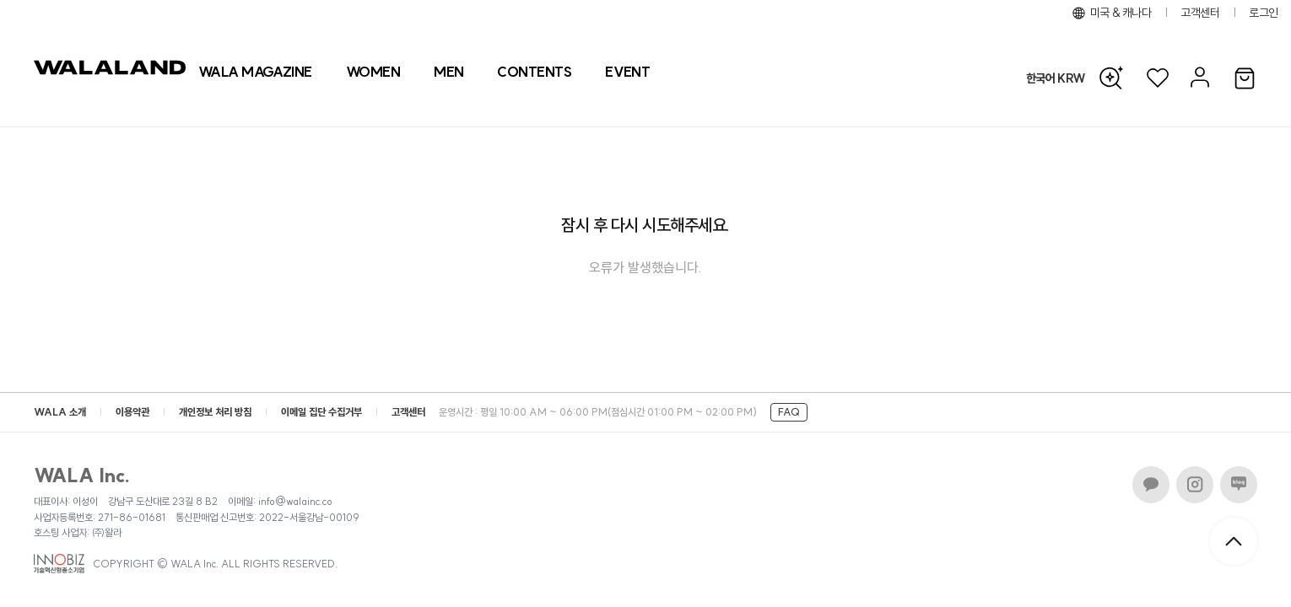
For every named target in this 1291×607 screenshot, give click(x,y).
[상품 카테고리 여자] (373, 72)
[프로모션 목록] (627, 72)
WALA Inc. (82, 475)
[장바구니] (1244, 79)
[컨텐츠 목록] (534, 72)
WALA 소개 (60, 412)
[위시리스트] (1157, 78)
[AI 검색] (1115, 78)
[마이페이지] (1198, 78)
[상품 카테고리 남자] (448, 72)
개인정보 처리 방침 (215, 412)
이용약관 (132, 412)
